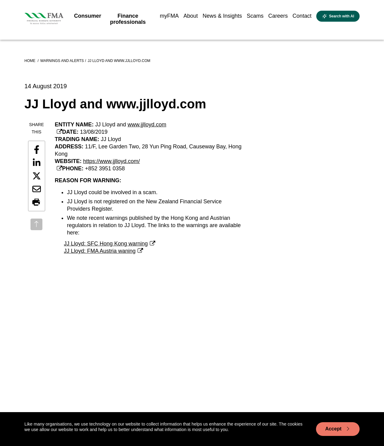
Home (30, 61)
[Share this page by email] (36, 189)
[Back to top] (36, 224)
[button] (36, 202)
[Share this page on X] (36, 176)
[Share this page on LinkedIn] (36, 162)
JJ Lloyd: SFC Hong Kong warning (106, 244)
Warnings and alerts (62, 61)
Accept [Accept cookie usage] (337, 429)
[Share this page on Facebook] (36, 149)
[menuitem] (87, 18)
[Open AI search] (338, 16)
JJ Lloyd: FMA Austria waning (99, 251)
